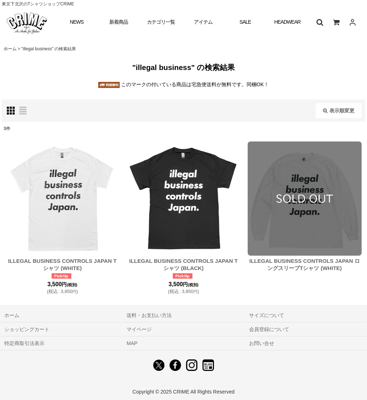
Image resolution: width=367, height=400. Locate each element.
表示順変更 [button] (338, 110)
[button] (319, 22)
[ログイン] (352, 22)
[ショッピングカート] (336, 22)
